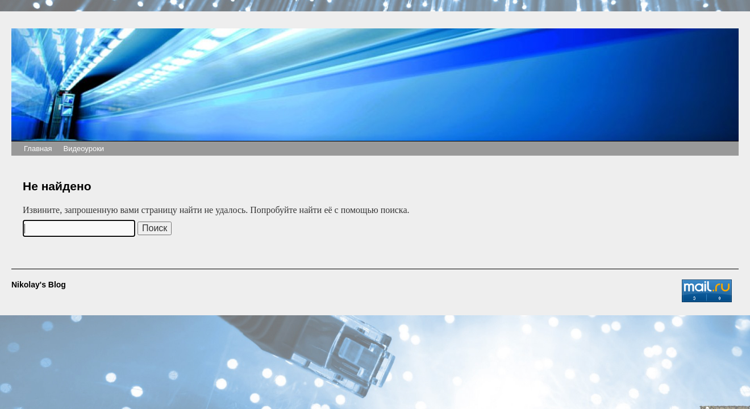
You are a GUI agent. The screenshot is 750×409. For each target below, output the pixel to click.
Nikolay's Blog (38, 284)
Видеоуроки (83, 148)
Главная (38, 148)
